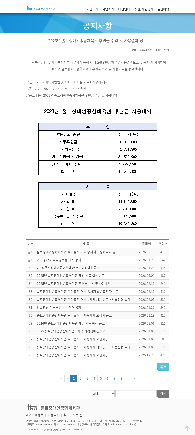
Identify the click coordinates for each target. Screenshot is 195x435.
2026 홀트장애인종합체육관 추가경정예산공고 (68, 267)
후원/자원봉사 (143, 9)
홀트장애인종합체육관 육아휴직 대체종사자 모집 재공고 (74, 315)
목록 (163, 366)
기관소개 (92, 9)
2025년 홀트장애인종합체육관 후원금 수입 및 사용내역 (74, 283)
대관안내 (124, 9)
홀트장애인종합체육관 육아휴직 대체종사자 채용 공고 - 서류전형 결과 (83, 299)
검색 (163, 393)
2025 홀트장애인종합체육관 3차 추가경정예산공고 (71, 331)
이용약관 (54, 414)
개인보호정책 (35, 414)
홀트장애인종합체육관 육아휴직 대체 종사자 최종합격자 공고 (78, 251)
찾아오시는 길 (73, 414)
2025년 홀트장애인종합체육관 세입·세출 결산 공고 (71, 275)
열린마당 (163, 9)
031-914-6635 (44, 424)
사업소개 (108, 9)
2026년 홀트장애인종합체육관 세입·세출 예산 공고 (71, 323)
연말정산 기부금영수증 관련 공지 (59, 259)
